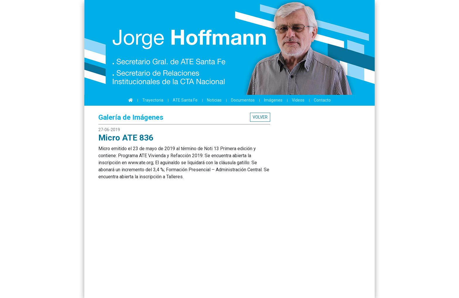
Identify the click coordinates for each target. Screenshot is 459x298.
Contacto (322, 100)
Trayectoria (152, 100)
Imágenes (273, 100)
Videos (298, 100)
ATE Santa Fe (185, 100)
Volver (260, 117)
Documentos (243, 100)
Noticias (214, 100)
